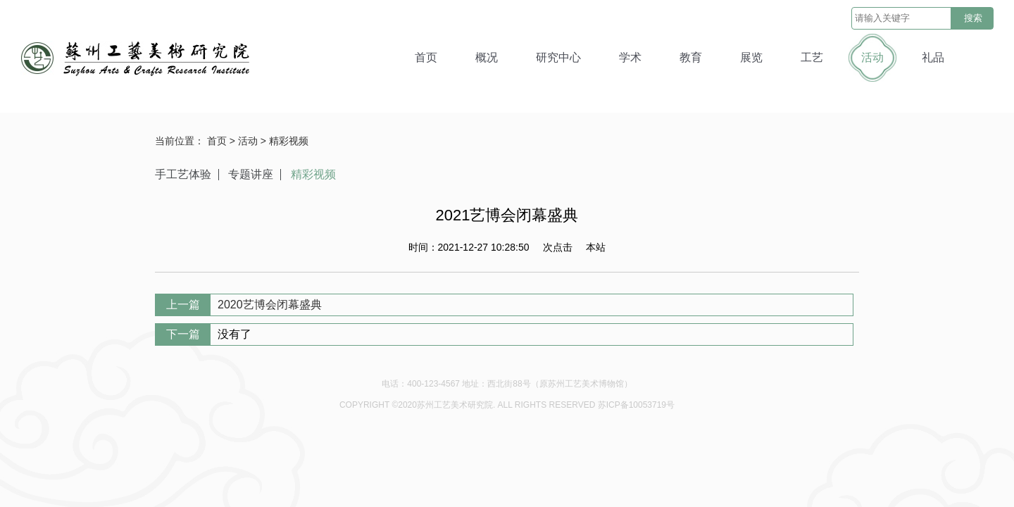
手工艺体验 (183, 174)
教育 (691, 57)
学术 (630, 57)
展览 (751, 57)
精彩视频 (288, 140)
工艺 (812, 57)
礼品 (933, 57)
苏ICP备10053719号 (636, 405)
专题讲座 (250, 174)
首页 (426, 57)
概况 (486, 57)
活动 (872, 57)
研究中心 (558, 57)
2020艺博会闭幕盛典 (270, 305)
